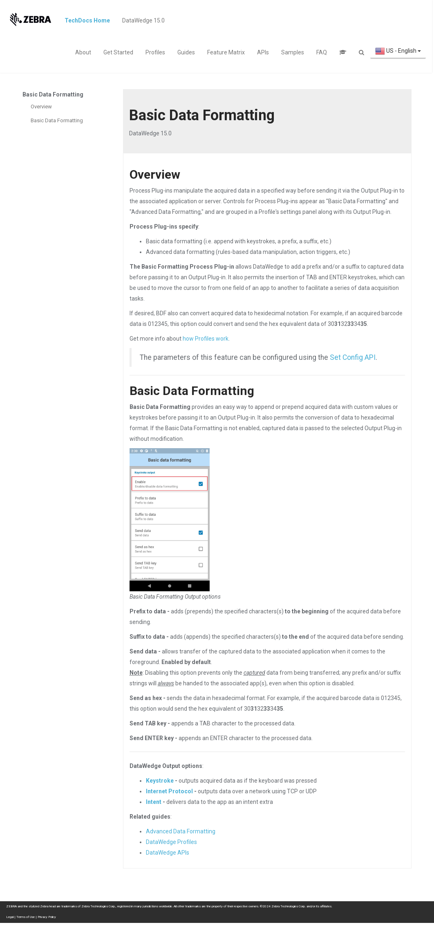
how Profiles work (205, 338)
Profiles (155, 52)
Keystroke (160, 780)
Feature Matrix (226, 52)
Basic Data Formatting (57, 120)
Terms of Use (25, 917)
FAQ (321, 52)
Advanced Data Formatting (180, 831)
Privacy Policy (47, 917)
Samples (292, 52)
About (83, 52)
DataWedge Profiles (171, 842)
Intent (153, 802)
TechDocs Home (87, 20)
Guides (186, 52)
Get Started (118, 52)
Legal (9, 917)
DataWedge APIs (167, 852)
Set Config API (353, 357)
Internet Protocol (169, 791)
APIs (263, 52)
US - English (398, 51)
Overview (41, 106)
